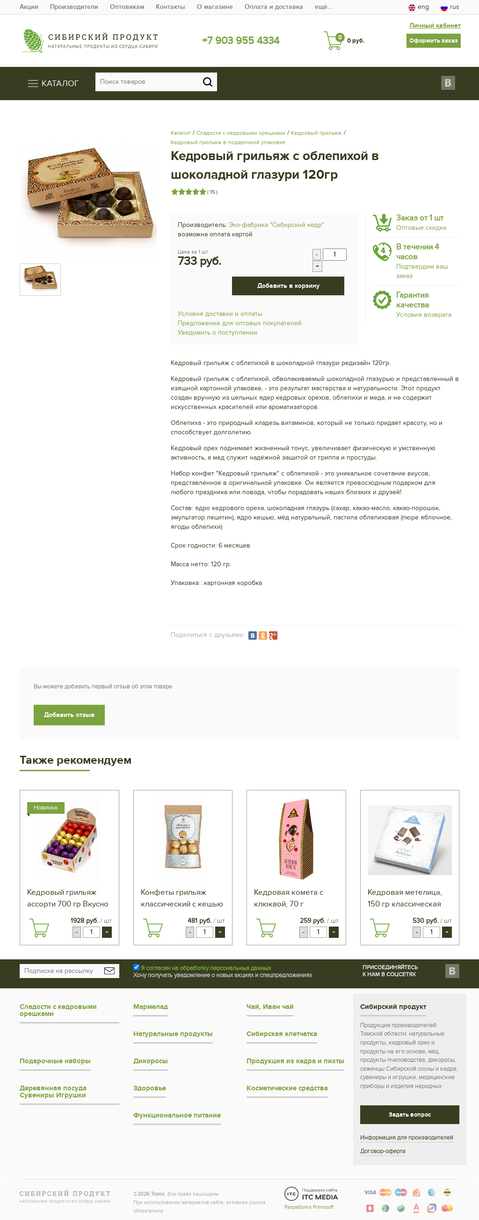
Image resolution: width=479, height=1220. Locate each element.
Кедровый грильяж (316, 133)
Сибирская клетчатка (282, 1034)
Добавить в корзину (288, 286)
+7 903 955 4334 (240, 41)
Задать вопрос (410, 1114)
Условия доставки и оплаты (220, 314)
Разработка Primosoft (309, 1207)
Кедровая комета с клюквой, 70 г (288, 898)
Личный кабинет (435, 25)
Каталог (181, 133)
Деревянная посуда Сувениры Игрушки (53, 1092)
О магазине (215, 7)
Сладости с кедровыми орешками (240, 133)
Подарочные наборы (55, 1061)
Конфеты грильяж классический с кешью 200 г (182, 899)
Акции (29, 7)
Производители (74, 7)
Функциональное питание (177, 1115)
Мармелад (150, 1006)
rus (450, 7)
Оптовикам (127, 7)
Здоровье (149, 1088)
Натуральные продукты (173, 1034)
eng (418, 7)
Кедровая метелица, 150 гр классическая (405, 898)
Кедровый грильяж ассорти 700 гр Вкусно (68, 898)
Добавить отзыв (69, 715)
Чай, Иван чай (270, 1006)
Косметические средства (287, 1088)
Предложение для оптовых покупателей (240, 323)
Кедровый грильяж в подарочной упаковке (228, 142)
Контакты (170, 7)
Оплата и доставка (274, 7)
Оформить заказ (433, 40)
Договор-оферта (383, 1151)
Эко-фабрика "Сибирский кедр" (276, 225)
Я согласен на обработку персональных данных (206, 968)
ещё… (323, 7)
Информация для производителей (406, 1137)
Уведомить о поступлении (217, 332)
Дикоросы (150, 1061)
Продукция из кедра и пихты (295, 1061)
